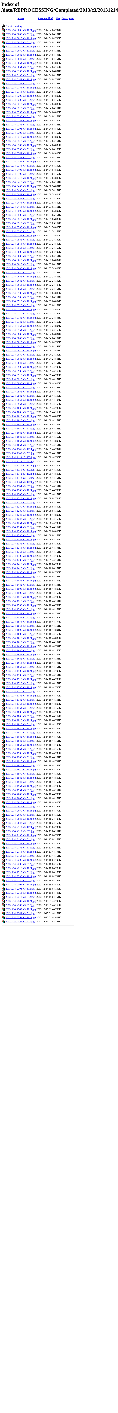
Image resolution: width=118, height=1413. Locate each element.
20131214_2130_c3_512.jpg (20, 839)
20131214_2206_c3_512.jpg (20, 864)
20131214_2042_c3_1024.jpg (21, 818)
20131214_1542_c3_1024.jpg (21, 613)
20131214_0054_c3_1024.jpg (21, 63)
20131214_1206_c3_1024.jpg (21, 490)
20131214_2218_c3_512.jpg (20, 872)
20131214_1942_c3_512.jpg (20, 782)
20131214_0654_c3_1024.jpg (21, 284)
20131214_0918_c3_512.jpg (20, 379)
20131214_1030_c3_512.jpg (20, 428)
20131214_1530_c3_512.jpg (20, 609)
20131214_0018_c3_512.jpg (20, 42)
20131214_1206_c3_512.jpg (20, 494)
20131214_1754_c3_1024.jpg (21, 703)
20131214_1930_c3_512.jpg (20, 773)
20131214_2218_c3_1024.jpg (21, 868)
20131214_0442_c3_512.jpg (20, 198)
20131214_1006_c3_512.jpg (20, 412)
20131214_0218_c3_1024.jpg (21, 104)
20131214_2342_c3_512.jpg (20, 913)
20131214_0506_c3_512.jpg (20, 215)
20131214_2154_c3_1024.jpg (21, 851)
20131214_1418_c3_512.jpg (20, 568)
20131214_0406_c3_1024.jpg (21, 169)
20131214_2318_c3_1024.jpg (21, 892)
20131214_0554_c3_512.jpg (20, 247)
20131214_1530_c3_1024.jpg (21, 605)
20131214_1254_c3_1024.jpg (21, 523)
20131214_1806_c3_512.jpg (20, 716)
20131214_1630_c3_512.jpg (20, 650)
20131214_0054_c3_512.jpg (20, 67)
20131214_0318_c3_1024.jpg (21, 137)
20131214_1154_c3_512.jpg (20, 486)
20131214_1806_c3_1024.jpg (21, 712)
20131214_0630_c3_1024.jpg (21, 268)
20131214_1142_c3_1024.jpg (21, 473)
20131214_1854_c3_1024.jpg (21, 745)
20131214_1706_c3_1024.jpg (21, 671)
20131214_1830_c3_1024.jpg (21, 728)
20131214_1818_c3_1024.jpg (21, 720)
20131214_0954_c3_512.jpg (20, 404)
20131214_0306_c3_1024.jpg (21, 128)
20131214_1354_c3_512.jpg (20, 551)
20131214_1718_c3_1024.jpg (21, 679)
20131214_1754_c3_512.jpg (20, 708)
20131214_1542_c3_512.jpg (20, 617)
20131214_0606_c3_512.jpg (20, 256)
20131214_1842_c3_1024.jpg (21, 736)
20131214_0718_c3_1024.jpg (21, 301)
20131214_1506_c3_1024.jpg (21, 588)
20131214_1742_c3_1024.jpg (21, 695)
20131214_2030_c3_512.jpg (20, 814)
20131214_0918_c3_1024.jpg (21, 375)
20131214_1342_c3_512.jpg (20, 543)
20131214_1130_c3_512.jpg (20, 469)
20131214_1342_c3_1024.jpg (21, 539)
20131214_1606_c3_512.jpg (20, 634)
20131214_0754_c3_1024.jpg (21, 326)
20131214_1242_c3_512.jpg (20, 519)
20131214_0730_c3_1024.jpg (21, 309)
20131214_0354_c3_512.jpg (20, 165)
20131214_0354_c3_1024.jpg (21, 161)
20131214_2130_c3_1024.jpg (21, 835)
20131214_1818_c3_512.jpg (20, 724)
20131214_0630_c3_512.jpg (20, 272)
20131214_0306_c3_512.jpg (20, 132)
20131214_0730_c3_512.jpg (20, 313)
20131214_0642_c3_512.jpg (20, 280)
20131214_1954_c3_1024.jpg (21, 786)
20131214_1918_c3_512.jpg (20, 765)
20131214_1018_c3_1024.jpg (21, 416)
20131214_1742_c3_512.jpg (20, 699)
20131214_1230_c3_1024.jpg (21, 506)
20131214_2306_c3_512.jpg (20, 888)
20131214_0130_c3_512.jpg (20, 75)
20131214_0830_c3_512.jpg (20, 354)
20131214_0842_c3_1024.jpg (21, 358)
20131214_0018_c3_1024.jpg (21, 38)
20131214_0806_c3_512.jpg (20, 338)
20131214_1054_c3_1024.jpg (21, 441)
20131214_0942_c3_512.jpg (20, 395)
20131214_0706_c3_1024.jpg (21, 293)
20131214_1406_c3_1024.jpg (21, 556)
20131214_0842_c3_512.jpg (20, 363)
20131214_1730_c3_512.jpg (20, 691)
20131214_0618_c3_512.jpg (20, 264)
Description (68, 18)
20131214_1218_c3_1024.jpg (21, 498)
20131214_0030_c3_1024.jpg (21, 46)
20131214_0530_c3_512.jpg (20, 231)
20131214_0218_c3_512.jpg (20, 108)
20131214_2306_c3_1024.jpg (21, 884)
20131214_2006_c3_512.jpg (20, 798)
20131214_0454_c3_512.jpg (20, 206)
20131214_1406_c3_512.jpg (20, 560)
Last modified (45, 18)
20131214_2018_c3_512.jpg (20, 806)
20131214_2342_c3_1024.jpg (21, 909)
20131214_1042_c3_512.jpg (20, 436)
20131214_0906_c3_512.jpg (20, 371)
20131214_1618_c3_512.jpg (20, 642)
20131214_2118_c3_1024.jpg (21, 827)
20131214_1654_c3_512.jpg (20, 666)
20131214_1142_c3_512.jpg (20, 478)
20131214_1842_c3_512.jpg (20, 740)
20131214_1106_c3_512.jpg (20, 453)
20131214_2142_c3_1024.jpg (21, 843)
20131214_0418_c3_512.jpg (20, 182)
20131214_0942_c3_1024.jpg (21, 391)
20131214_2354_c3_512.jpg (20, 921)
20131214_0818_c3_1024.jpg (21, 342)
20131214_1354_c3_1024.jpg (21, 547)
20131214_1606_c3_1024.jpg (21, 630)
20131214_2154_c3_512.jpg (20, 855)
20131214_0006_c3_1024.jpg (21, 30)
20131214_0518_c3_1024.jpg (21, 219)
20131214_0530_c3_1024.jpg (21, 227)
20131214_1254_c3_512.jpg (20, 527)
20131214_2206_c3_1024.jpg (21, 860)
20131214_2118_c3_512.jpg (20, 831)
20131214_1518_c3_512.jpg (20, 601)
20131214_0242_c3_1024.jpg (21, 120)
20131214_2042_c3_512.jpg (20, 823)
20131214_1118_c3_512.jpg (20, 461)
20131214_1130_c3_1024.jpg (21, 465)
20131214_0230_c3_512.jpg (20, 116)
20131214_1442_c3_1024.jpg (21, 580)
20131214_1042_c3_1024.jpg (21, 432)
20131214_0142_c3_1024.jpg (21, 79)
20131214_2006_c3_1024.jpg (21, 794)
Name (21, 18)
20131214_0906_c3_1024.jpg (21, 367)
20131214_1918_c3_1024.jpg (21, 761)
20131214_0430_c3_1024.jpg (21, 186)
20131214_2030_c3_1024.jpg (21, 810)
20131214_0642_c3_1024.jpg (21, 276)
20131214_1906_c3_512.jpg (20, 757)
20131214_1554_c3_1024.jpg (21, 621)
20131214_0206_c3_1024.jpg (21, 95)
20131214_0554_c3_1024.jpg (21, 243)
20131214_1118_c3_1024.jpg (21, 457)
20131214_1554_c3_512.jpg (20, 625)
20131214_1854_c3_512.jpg (20, 749)
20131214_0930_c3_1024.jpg (21, 383)
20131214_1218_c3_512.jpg (20, 502)
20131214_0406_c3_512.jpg (20, 174)
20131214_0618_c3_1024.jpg (21, 260)
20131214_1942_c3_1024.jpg (21, 777)
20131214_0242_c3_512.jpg (20, 124)
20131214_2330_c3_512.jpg (20, 905)
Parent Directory (14, 26)
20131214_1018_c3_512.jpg (20, 420)
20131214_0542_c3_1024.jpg (21, 235)
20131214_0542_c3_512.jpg (20, 239)
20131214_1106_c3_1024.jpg (21, 449)
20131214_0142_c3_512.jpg (20, 83)
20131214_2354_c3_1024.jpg (21, 917)
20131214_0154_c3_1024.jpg (21, 87)
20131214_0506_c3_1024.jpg (21, 211)
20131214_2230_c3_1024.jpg (21, 876)
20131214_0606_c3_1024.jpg (21, 252)
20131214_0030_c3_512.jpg (20, 50)
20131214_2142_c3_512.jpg (20, 847)
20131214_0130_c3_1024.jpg (21, 71)
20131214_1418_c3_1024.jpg (21, 564)
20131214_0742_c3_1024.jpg (21, 317)
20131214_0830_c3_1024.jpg (21, 350)
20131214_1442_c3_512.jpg (20, 584)
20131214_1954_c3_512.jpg (20, 790)
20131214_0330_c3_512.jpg (20, 149)
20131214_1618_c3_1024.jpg (21, 638)
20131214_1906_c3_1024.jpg (21, 753)
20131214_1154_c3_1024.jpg (21, 482)
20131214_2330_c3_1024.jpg (21, 901)
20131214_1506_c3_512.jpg (20, 593)
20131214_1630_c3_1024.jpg (21, 646)
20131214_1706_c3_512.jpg (20, 675)
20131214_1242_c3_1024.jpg (21, 515)
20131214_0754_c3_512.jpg (20, 330)
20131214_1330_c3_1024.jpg (21, 531)
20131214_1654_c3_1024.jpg (21, 662)
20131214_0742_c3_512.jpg (20, 321)
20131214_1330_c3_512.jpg (20, 535)
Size (58, 18)
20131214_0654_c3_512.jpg (20, 289)
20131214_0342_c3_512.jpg (20, 157)
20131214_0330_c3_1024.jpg (21, 145)
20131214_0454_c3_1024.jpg (21, 202)
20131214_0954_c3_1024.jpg (21, 399)
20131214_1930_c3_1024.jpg (21, 769)
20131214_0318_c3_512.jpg (20, 141)
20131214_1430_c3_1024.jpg (21, 572)
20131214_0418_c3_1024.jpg (21, 178)
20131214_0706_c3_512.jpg (20, 297)
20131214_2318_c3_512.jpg (20, 897)
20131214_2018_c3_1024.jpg (21, 802)
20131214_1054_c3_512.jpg (20, 445)
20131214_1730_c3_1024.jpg (21, 687)
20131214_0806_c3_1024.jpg (21, 334)
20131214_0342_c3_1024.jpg (21, 153)
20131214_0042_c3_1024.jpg (21, 54)
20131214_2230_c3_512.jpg (20, 880)
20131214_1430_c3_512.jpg (20, 576)
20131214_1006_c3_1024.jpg (21, 408)
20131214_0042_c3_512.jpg (20, 59)
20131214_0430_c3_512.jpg (20, 190)
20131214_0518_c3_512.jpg (20, 223)
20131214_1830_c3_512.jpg (20, 732)
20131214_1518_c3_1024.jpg (21, 597)
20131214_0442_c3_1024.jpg (21, 194)
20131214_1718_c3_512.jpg (20, 683)
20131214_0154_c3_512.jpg (20, 91)
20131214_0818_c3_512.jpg (20, 346)
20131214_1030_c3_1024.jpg (21, 424)
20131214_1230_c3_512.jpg (20, 510)
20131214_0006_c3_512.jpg (20, 34)
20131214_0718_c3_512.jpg (20, 305)
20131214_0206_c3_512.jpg (20, 100)
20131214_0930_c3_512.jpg (20, 387)
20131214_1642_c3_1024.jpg (21, 654)
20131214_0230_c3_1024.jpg (21, 112)
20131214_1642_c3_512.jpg (20, 658)
